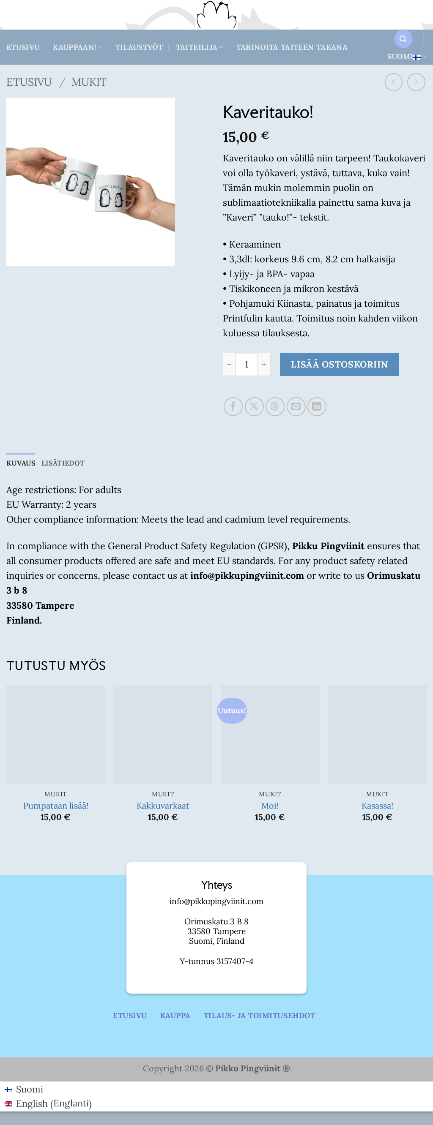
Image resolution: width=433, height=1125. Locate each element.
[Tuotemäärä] (246, 364)
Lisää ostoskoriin (339, 364)
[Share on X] (254, 406)
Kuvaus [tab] (21, 463)
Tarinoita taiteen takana (292, 47)
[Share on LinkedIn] (316, 406)
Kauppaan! (77, 47)
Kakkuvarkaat (163, 806)
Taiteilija (199, 47)
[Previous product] (416, 82)
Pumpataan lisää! (55, 806)
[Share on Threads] (275, 406)
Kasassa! (377, 806)
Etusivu (23, 47)
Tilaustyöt (139, 47)
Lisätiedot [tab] (66, 463)
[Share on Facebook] (233, 406)
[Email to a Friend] (296, 406)
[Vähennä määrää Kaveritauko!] (229, 364)
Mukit (89, 82)
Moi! (270, 806)
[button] (403, 39)
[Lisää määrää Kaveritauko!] (264, 364)
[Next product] (394, 82)
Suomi (407, 56)
